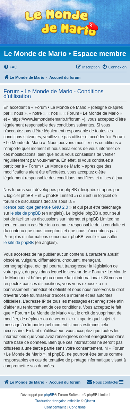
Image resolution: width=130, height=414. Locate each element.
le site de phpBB (25, 213)
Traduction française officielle (57, 401)
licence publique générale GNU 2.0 (35, 207)
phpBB (49, 395)
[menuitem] (10, 67)
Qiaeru (89, 401)
